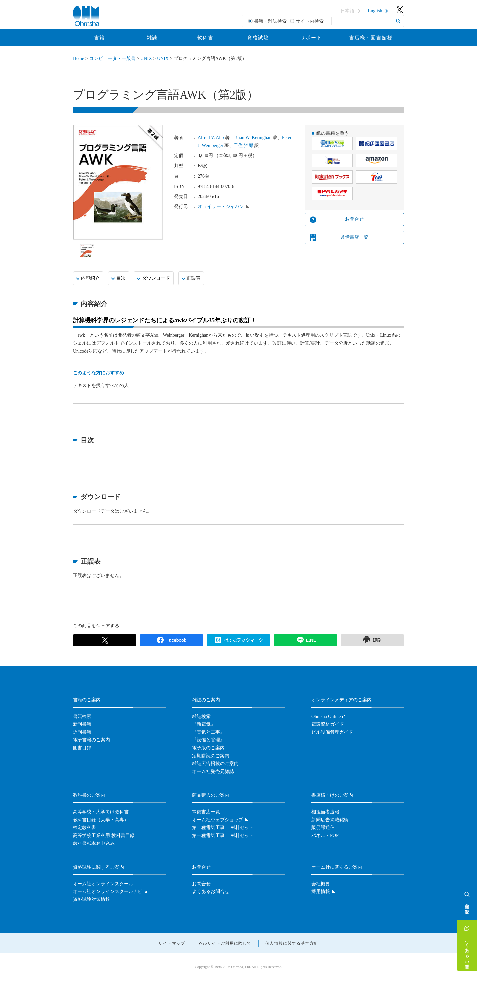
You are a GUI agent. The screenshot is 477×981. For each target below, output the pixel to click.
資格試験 (258, 37)
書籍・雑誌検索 (270, 21)
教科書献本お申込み (94, 843)
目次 (121, 278)
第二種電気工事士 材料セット (223, 827)
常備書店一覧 (354, 237)
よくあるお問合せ (467, 950)
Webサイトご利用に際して (225, 943)
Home (78, 58)
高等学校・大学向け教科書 (101, 811)
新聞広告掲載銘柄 (329, 819)
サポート (311, 37)
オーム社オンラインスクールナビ (107, 891)
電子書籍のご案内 (91, 739)
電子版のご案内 (208, 747)
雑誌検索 (201, 716)
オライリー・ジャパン (221, 206)
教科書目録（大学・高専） (101, 819)
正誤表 (193, 278)
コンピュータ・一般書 (112, 58)
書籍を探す (467, 906)
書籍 (99, 37)
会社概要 (320, 883)
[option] (87, 250)
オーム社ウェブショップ (217, 819)
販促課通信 (323, 827)
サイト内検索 (310, 21)
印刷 (372, 640)
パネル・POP (325, 835)
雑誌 (152, 37)
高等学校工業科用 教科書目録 (103, 835)
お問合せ (354, 219)
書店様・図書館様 (371, 37)
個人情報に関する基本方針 (292, 943)
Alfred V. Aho (211, 137)
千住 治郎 (243, 145)
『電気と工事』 (208, 732)
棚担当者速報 (325, 811)
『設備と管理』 (208, 739)
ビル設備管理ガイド (332, 732)
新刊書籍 (82, 724)
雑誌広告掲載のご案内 (215, 763)
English (375, 11)
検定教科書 (84, 827)
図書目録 (82, 747)
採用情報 (320, 891)
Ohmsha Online (326, 716)
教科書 (205, 37)
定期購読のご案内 (210, 755)
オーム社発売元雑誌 (213, 771)
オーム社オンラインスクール (103, 883)
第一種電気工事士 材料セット (223, 835)
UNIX (146, 58)
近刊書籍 (82, 732)
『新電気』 (203, 724)
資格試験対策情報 (91, 899)
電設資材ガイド (327, 724)
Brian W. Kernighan (252, 137)
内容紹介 (90, 278)
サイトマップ (171, 943)
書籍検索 (82, 716)
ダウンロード (156, 278)
